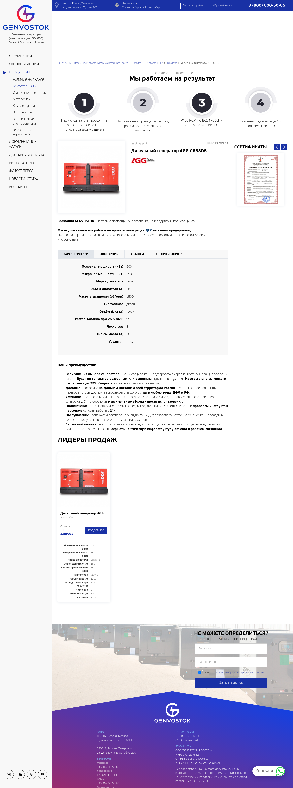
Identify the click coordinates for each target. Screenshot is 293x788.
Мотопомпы (21, 99)
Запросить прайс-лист (195, 5)
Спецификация (167, 208)
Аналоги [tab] (137, 208)
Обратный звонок (223, 5)
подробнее (96, 484)
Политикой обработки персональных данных (239, 626)
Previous (277, 101)
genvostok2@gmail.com (111, 780)
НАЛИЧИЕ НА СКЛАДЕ (28, 80)
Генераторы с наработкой (22, 132)
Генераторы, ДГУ (24, 86)
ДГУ (149, 184)
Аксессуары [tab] (109, 208)
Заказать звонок (231, 636)
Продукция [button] (19, 72)
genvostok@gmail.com (111, 767)
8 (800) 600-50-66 (108, 737)
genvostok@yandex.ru (110, 771)
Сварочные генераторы (29, 92)
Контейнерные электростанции (24, 121)
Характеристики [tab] (76, 208)
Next (284, 101)
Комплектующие (24, 106)
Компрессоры (22, 112)
